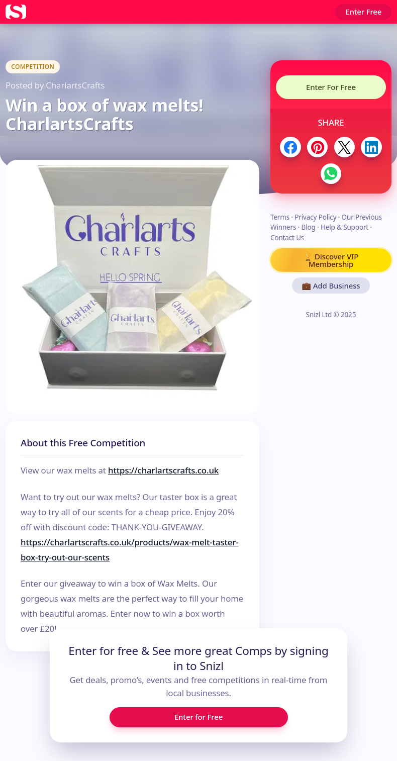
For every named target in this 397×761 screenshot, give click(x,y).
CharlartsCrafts (75, 85)
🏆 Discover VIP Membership (331, 260)
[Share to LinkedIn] (371, 147)
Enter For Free (331, 87)
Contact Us (287, 237)
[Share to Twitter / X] (344, 147)
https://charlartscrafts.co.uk (163, 470)
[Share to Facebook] (290, 147)
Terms (279, 217)
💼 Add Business (331, 285)
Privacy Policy (315, 217)
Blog (309, 227)
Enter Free (363, 12)
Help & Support (344, 227)
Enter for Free (198, 717)
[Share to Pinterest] (317, 147)
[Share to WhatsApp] (331, 173)
